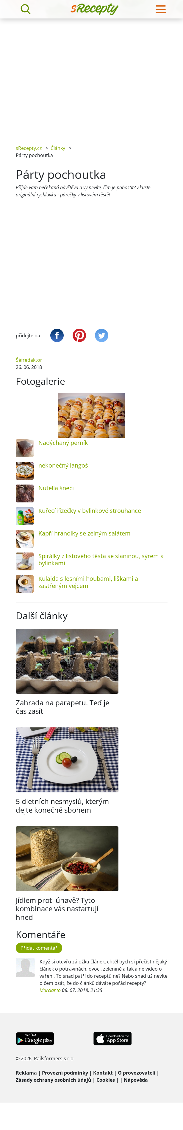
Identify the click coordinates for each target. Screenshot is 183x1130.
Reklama (26, 1073)
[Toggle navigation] (161, 9)
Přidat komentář (39, 948)
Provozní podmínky (65, 1073)
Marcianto (50, 990)
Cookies (105, 1080)
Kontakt (103, 1073)
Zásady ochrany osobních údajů (53, 1080)
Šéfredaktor (29, 360)
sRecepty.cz (29, 148)
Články (58, 148)
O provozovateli (136, 1073)
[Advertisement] (56, 77)
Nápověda (136, 1080)
